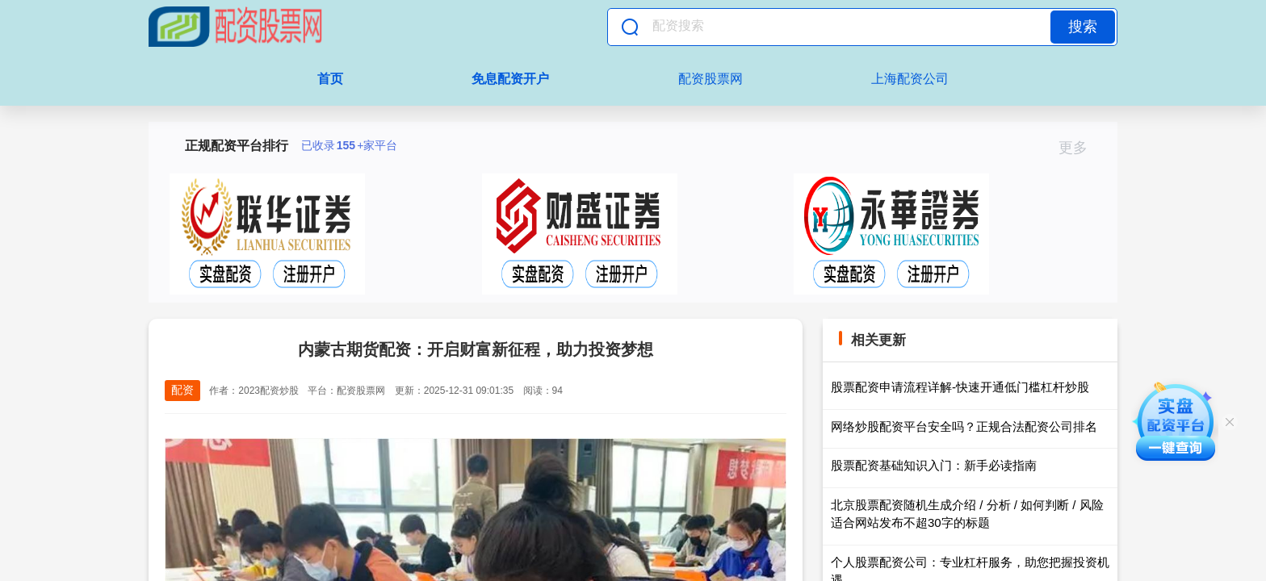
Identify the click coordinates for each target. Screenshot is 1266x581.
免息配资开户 (510, 79)
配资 (182, 389)
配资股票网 (710, 79)
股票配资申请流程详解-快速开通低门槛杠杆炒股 (960, 387)
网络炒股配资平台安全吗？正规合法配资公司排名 (964, 426)
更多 (1079, 148)
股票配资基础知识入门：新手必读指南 (934, 465)
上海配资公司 (910, 79)
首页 (330, 79)
